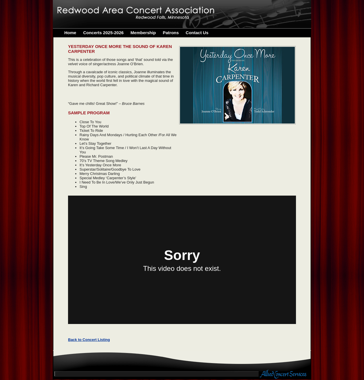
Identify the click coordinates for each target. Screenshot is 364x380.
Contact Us (197, 32)
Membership (143, 32)
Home (70, 32)
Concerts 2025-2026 (103, 32)
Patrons (171, 32)
